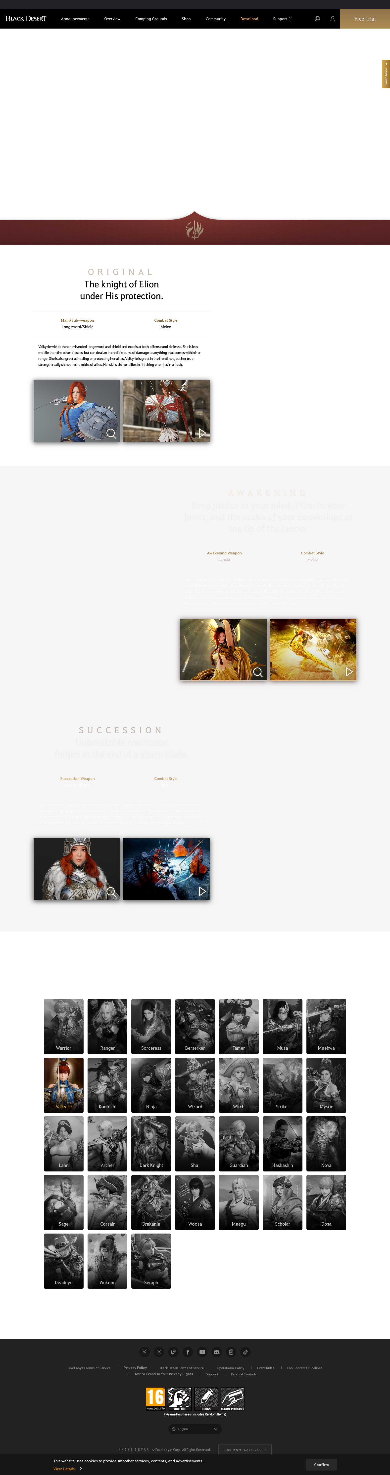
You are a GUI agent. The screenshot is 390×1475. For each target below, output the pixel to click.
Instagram (159, 1352)
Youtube (202, 1352)
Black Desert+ (231, 1352)
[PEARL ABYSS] (133, 1449)
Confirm (321, 1464)
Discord (216, 1352)
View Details (64, 1468)
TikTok (245, 1352)
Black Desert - (242, 1450)
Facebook (188, 1352)
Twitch (173, 1352)
